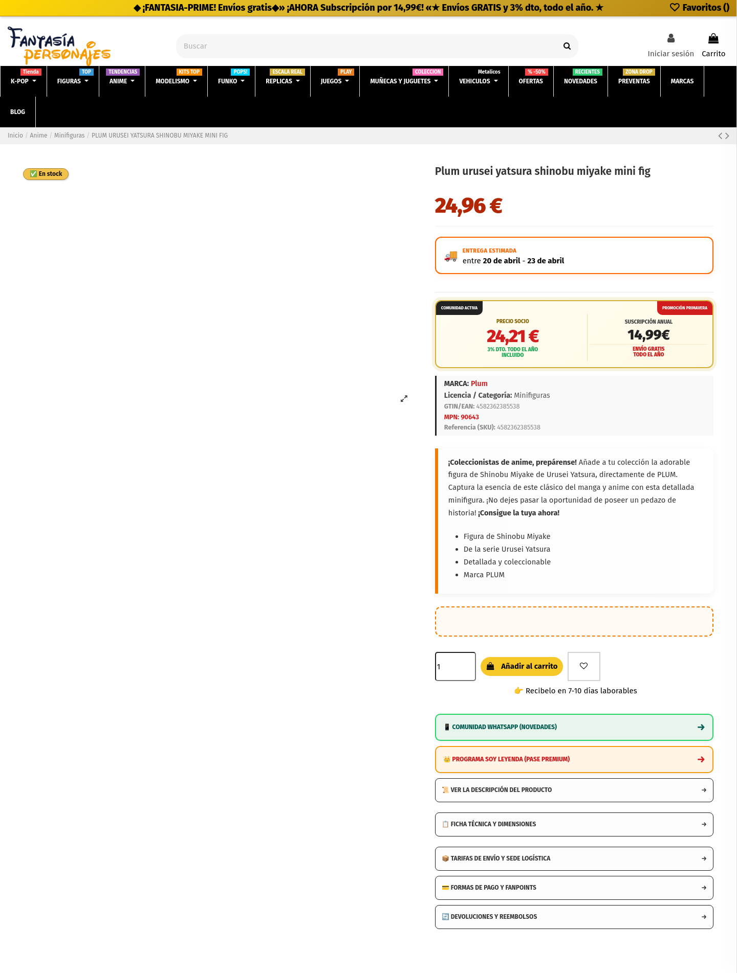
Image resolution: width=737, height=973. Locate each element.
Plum (479, 383)
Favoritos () (699, 7)
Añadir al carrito (522, 666)
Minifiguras (532, 395)
